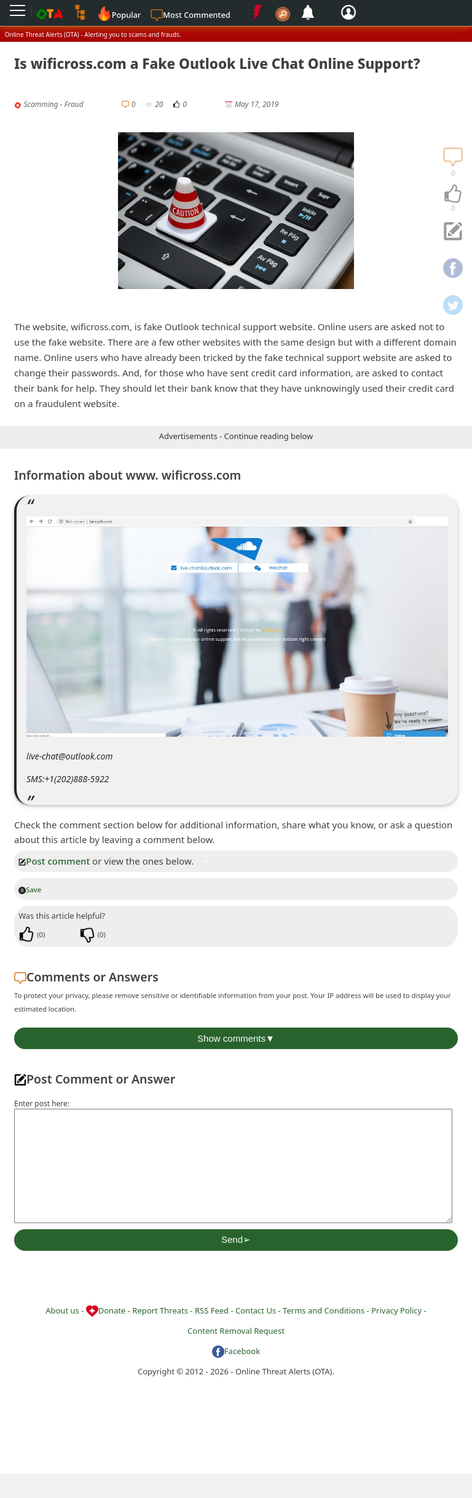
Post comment (54, 861)
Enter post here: (41, 1103)
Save (29, 889)
